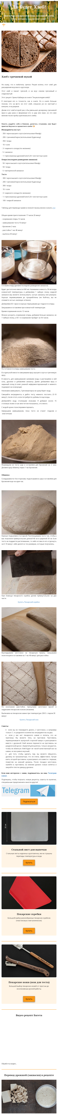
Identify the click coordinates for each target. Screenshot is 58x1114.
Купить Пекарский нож (29, 720)
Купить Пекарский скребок (29, 602)
